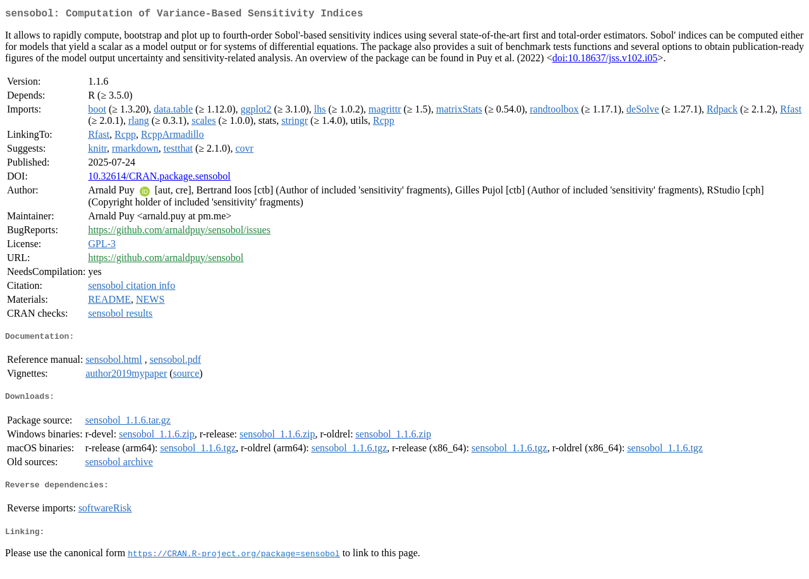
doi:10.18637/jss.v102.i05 (605, 60)
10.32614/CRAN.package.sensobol (159, 178)
